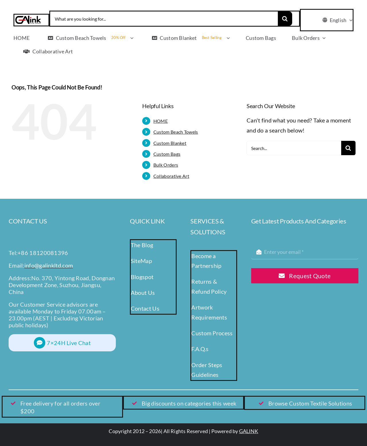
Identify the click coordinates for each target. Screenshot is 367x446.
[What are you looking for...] (164, 18)
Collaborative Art (171, 176)
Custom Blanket (169, 143)
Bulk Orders (165, 165)
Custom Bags (166, 154)
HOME (160, 121)
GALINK (248, 431)
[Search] (285, 18)
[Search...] (294, 148)
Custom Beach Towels (175, 132)
